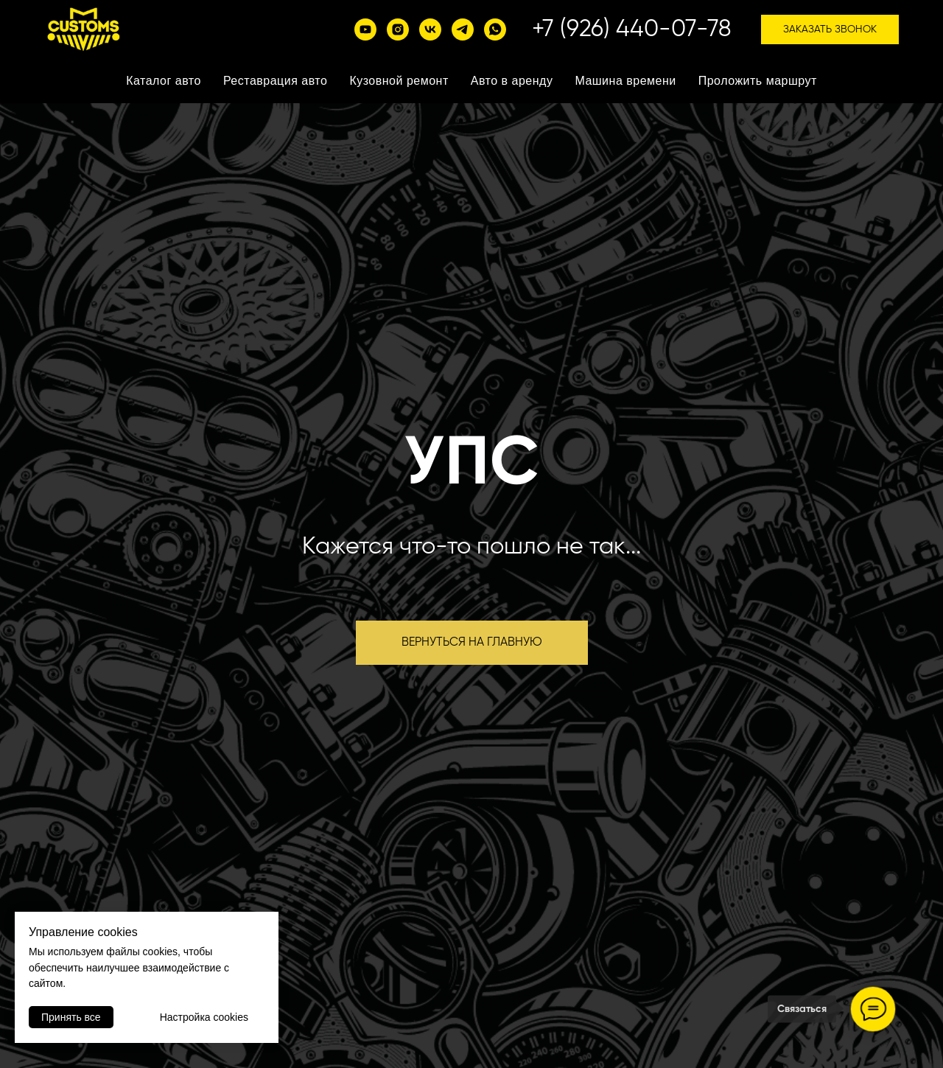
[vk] (430, 29)
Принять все (71, 1017)
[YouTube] (365, 29)
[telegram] (463, 29)
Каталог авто (163, 80)
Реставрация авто (275, 80)
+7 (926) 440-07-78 (632, 29)
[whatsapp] (495, 29)
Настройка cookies (204, 1017)
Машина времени (625, 80)
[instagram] (398, 29)
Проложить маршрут (757, 80)
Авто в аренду (512, 80)
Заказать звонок (830, 29)
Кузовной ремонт (398, 80)
